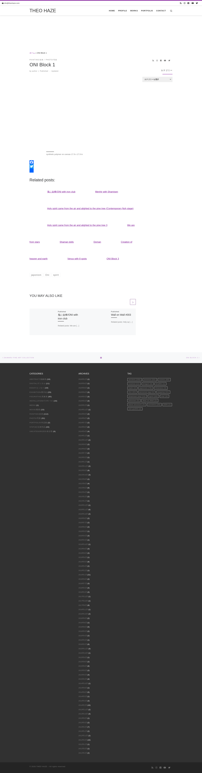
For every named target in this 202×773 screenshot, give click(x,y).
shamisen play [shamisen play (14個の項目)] (137, 396)
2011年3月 (82, 749)
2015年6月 (82, 666)
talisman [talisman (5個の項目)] (134, 400)
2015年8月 (82, 662)
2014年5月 (82, 696)
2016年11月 (83, 609)
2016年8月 (82, 623)
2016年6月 (82, 627)
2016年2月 (82, 644)
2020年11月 (83, 510)
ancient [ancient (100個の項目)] (134, 380)
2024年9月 (82, 414)
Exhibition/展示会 (38, 392)
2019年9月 (82, 549)
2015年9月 (82, 657)
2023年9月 (82, 444)
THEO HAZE (41, 766)
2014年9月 (82, 688)
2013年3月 (82, 723)
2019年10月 (83, 544)
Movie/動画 (35, 410)
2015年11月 (83, 649)
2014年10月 (83, 683)
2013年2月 (82, 727)
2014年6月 (82, 692)
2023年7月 (82, 453)
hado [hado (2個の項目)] (132, 388)
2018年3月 (82, 592)
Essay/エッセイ (37, 388)
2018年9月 (82, 579)
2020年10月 (83, 514)
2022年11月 (83, 466)
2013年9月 (82, 718)
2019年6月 (82, 557)
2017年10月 (83, 601)
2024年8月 (82, 418)
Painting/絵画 (36, 414)
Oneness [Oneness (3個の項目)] (160, 388)
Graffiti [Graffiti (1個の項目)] (160, 384)
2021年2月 (82, 497)
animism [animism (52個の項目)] (149, 380)
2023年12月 (83, 440)
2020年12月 (83, 505)
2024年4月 (82, 431)
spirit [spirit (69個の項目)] (153, 396)
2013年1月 (82, 731)
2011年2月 (82, 753)
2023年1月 (82, 462)
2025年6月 (82, 392)
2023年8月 (82, 449)
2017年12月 (83, 596)
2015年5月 (82, 670)
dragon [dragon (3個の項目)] (147, 384)
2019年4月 (82, 566)
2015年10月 (83, 653)
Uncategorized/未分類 (41, 431)
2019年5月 (82, 562)
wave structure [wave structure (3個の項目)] (137, 405)
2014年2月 (82, 705)
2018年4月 (82, 588)
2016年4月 (82, 636)
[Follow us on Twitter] (197, 3)
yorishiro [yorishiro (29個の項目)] (154, 405)
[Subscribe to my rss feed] (181, 3)
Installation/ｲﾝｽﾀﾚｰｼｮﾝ (41, 401)
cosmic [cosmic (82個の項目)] (164, 380)
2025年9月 (82, 383)
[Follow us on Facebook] (188, 3)
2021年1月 (82, 501)
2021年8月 (82, 484)
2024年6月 (82, 427)
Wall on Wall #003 (121, 314)
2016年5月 (82, 631)
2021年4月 (82, 492)
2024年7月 (82, 423)
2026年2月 (82, 379)
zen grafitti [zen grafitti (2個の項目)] (135, 409)
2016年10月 (83, 614)
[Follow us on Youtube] (193, 3)
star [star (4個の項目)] (164, 396)
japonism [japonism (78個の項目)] (146, 388)
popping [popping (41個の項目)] (163, 392)
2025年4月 (82, 401)
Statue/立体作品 (37, 427)
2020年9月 (82, 518)
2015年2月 (82, 679)
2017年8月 (82, 605)
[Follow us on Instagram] (184, 3)
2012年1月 (82, 744)
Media (33, 405)
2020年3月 (82, 540)
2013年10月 (83, 714)
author (34, 71)
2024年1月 (82, 436)
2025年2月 (82, 405)
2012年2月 (82, 740)
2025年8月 (82, 388)
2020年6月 (82, 527)
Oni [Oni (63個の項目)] (132, 392)
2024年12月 (83, 410)
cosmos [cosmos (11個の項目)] (134, 384)
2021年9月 (82, 479)
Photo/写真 (35, 418)
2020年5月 (82, 531)
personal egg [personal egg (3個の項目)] (146, 392)
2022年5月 (82, 470)
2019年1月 (82, 575)
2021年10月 (83, 475)
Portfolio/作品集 (38, 423)
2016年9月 (82, 618)
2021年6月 (82, 488)
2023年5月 (82, 457)
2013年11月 (83, 710)
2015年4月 (82, 675)
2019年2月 (82, 570)
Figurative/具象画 (39, 397)
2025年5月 (82, 397)
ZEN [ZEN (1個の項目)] (167, 405)
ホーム (32, 53)
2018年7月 (82, 583)
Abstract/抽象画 (38, 379)
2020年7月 (82, 523)
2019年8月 (82, 553)
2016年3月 (82, 640)
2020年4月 (82, 536)
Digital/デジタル (37, 383)
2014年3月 (82, 701)
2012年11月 (83, 736)
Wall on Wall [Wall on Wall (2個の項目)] (150, 400)
